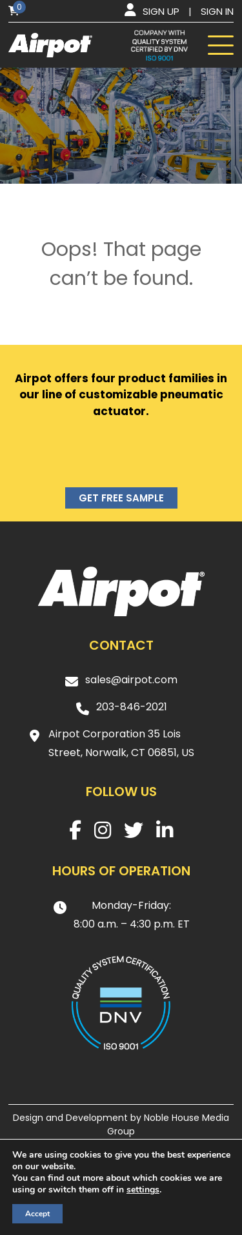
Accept (37, 1214)
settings (142, 1190)
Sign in (217, 11)
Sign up (161, 11)
